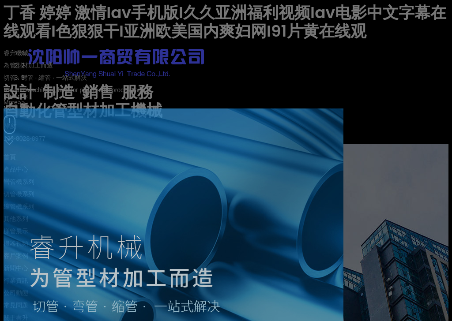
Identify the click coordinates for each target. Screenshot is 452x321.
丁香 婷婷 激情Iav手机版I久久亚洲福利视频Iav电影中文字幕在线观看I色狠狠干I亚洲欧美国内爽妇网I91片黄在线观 (225, 21)
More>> (14, 102)
